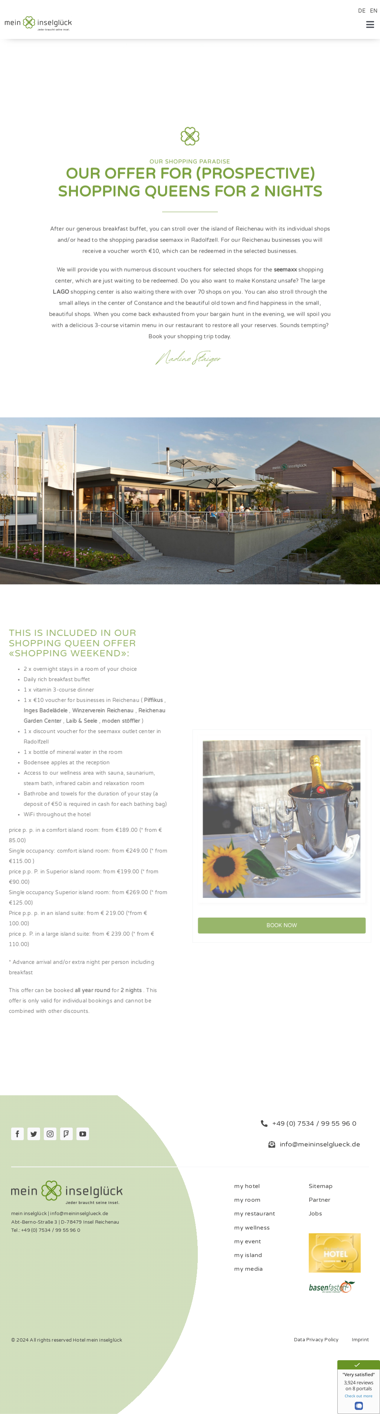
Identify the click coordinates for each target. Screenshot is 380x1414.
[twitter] (33, 1134)
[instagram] (50, 1134)
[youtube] (82, 1134)
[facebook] (17, 1134)
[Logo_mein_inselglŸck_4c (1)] (38, 19)
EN (373, 11)
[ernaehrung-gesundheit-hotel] (332, 1282)
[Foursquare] (66, 1134)
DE (362, 11)
